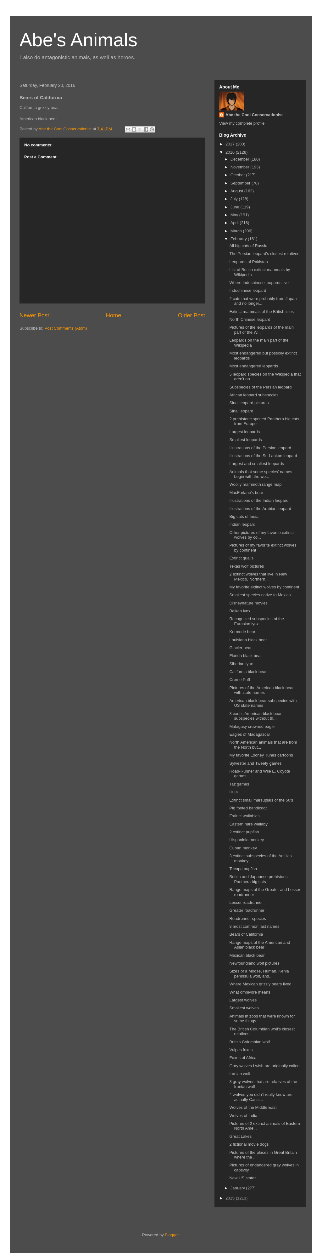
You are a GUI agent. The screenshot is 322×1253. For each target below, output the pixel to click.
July (234, 198)
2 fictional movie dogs (249, 1144)
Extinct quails (241, 558)
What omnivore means (249, 992)
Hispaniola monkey (246, 839)
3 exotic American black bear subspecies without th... (255, 716)
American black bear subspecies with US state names (263, 703)
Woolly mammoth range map (255, 484)
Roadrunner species (247, 918)
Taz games (239, 784)
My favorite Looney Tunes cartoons (261, 755)
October (238, 175)
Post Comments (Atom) (66, 328)
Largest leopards (244, 431)
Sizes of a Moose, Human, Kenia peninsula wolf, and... (259, 973)
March (236, 231)
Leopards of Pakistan (248, 261)
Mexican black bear (246, 955)
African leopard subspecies (253, 395)
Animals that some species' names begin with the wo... (260, 474)
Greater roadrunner (246, 910)
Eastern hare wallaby (248, 824)
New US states (242, 1178)
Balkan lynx (239, 611)
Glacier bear (240, 647)
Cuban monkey (243, 848)
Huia (233, 792)
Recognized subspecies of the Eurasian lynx (256, 621)
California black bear (248, 671)
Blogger (172, 1235)
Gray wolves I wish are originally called (264, 1065)
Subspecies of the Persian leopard (260, 387)
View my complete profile (241, 123)
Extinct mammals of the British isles (261, 311)
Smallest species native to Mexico (260, 594)
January (238, 1188)
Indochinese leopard (247, 290)
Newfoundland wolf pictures (254, 963)
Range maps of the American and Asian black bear (259, 945)
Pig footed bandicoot (248, 808)
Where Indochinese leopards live (259, 282)
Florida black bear (245, 655)
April (235, 222)
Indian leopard (242, 524)
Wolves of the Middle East (252, 1107)
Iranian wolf (239, 1073)
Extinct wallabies (244, 816)
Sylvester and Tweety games (255, 763)
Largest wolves (243, 1000)
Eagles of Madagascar (249, 734)
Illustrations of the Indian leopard (258, 500)
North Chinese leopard (249, 319)
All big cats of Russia (248, 245)
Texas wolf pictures (246, 566)
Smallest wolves (243, 1008)
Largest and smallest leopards (256, 463)
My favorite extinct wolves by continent (264, 587)
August (237, 191)
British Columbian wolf (249, 1042)
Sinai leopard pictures (249, 402)
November (240, 167)
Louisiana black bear (248, 640)
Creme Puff (239, 679)
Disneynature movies (248, 603)
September (241, 183)
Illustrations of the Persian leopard (260, 447)
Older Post (191, 315)
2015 (230, 1198)
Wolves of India (243, 1115)
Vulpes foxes (241, 1049)
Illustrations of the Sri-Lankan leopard (263, 455)
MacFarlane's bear (246, 492)
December (240, 159)
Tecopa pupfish (243, 868)
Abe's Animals (78, 39)
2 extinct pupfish (244, 832)
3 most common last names (254, 926)
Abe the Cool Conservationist (254, 114)
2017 (230, 144)
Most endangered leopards (253, 366)
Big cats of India (243, 516)
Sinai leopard (241, 411)
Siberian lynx (241, 663)
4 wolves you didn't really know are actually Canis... (260, 1097)
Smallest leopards (245, 439)
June (235, 207)
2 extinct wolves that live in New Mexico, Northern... (258, 576)
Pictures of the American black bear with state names (261, 690)
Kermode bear (242, 631)
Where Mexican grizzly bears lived (260, 984)
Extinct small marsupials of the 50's (261, 800)
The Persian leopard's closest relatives (264, 253)
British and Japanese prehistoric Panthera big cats (258, 879)
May (234, 215)
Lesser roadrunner (246, 902)
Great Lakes (240, 1136)
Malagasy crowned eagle (252, 726)
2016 (230, 152)
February (239, 238)
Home (113, 315)
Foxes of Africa (242, 1057)
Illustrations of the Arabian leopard (260, 508)
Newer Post (34, 315)
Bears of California (246, 934)
